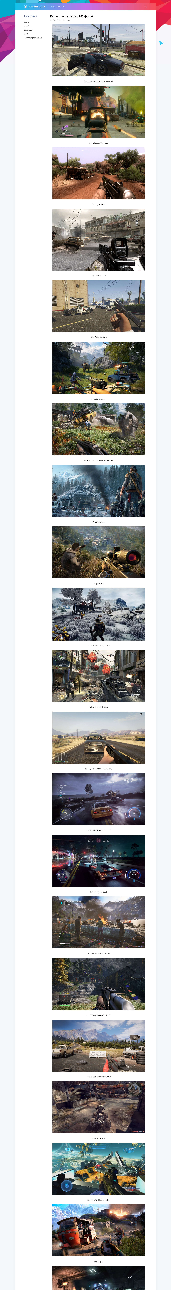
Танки (26, 22)
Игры (53, 7)
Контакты (61, 7)
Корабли (27, 26)
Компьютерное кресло (33, 37)
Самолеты (28, 30)
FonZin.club (36, 6)
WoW (26, 34)
